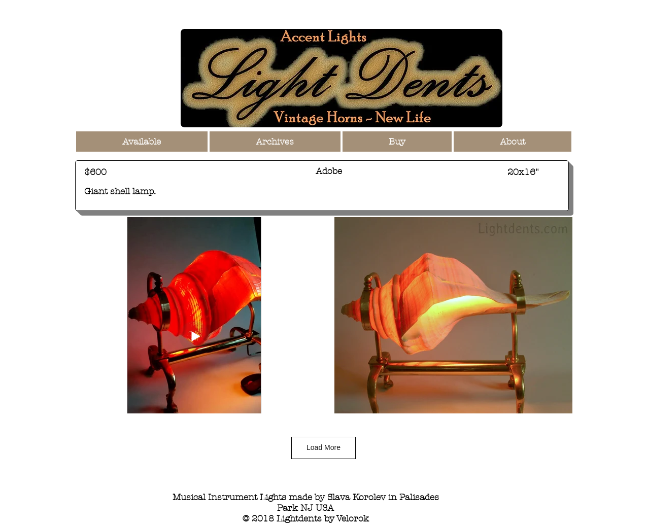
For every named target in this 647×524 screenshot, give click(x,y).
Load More (323, 447)
